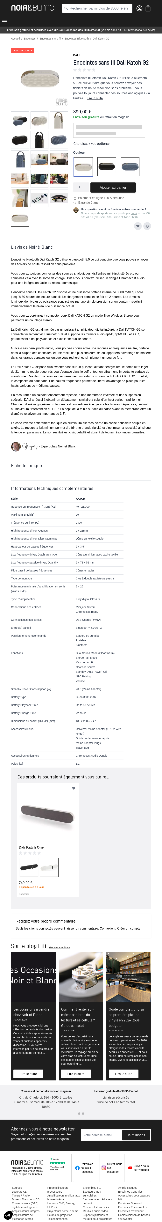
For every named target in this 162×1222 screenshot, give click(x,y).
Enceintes (30, 38)
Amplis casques (127, 1187)
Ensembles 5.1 (92, 1187)
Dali (76, 55)
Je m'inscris (136, 1135)
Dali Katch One (31, 847)
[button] (112, 70)
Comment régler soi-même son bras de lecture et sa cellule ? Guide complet (78, 1017)
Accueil (15, 38)
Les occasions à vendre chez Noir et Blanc (31, 1012)
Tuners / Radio (21, 1195)
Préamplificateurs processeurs (57, 1189)
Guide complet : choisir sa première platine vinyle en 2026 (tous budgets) (126, 1017)
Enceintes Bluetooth (77, 38)
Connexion (107, 928)
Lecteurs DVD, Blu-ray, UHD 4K (61, 1205)
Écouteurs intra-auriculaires (92, 1193)
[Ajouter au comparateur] (147, 226)
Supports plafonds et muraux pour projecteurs (97, 1216)
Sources (17, 1187)
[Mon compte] (139, 8)
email (134, 213)
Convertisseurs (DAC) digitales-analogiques (25, 1205)
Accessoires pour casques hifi (134, 1197)
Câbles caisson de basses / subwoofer (134, 1216)
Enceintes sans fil (50, 38)
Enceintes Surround (130, 1203)
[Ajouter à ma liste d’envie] (138, 226)
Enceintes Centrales (130, 1191)
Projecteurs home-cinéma (62, 1211)
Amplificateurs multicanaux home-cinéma (63, 1197)
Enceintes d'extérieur (130, 1211)
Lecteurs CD (19, 1191)
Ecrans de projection (59, 1215)
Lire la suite (95, 98)
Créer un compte (128, 928)
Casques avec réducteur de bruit (97, 1201)
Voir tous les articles (59, 947)
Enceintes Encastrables (132, 1207)
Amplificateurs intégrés (25, 1211)
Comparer (24, 894)
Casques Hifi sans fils (96, 1207)
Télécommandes (57, 1218)
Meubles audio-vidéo (95, 1211)
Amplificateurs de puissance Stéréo (22, 1216)
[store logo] (32, 8)
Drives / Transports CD (25, 1199)
